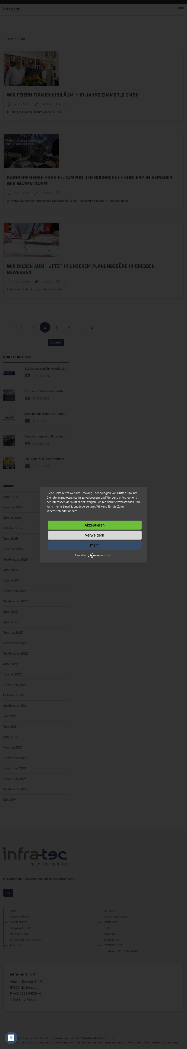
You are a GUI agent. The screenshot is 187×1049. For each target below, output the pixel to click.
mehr (94, 545)
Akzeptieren (94, 525)
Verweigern (94, 535)
